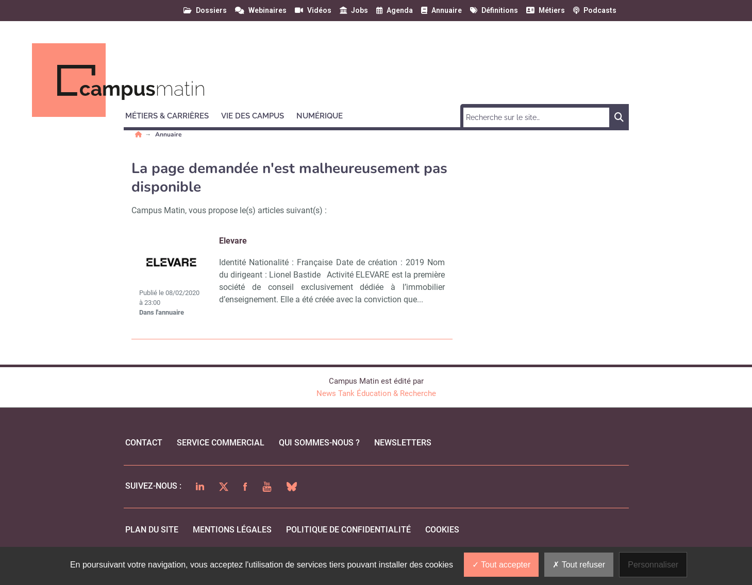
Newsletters (402, 443)
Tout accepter (501, 564)
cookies (442, 530)
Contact (143, 443)
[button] (171, 114)
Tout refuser (579, 564)
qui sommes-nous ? (319, 443)
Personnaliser (653, 564)
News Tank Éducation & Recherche (376, 393)
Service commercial (220, 443)
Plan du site (151, 530)
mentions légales (232, 530)
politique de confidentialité (348, 530)
